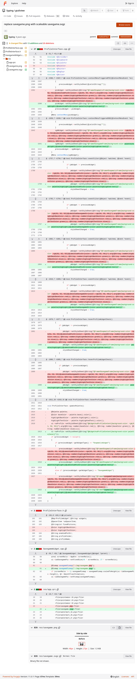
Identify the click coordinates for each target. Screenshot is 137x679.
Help (24, 3)
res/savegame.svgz (48, 656)
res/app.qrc (49, 589)
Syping (9, 10)
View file (128, 49)
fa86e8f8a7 (103, 37)
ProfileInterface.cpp (55, 49)
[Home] (5, 3)
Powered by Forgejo (11, 676)
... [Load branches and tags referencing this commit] (5, 31)
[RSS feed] (84, 10)
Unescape (117, 49)
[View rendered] (120, 628)
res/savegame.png (48, 628)
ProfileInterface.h (53, 511)
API (132, 676)
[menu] (132, 43)
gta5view (20, 10)
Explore (14, 3)
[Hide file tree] (3, 43)
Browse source (124, 25)
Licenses (125, 676)
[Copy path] (69, 49)
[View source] (114, 628)
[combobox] (118, 43)
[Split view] (125, 43)
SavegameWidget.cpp (53, 549)
